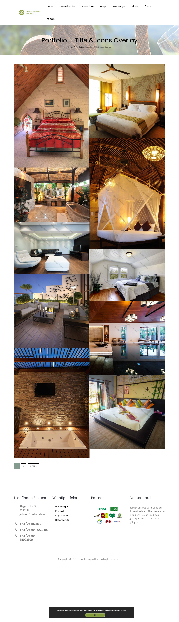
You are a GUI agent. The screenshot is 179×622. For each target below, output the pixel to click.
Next (33, 466)
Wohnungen (119, 6)
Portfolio (79, 47)
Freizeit (148, 6)
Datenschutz (62, 520)
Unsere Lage (87, 6)
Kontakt (51, 18)
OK (95, 615)
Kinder (135, 6)
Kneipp (103, 6)
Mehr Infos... (121, 610)
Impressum (61, 515)
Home (50, 6)
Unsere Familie (67, 6)
